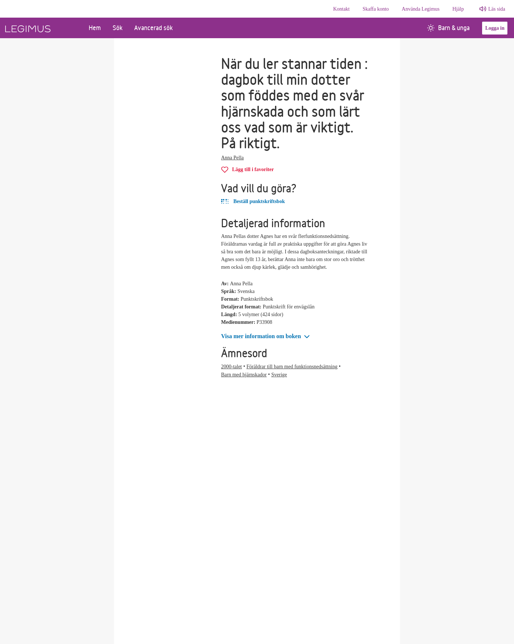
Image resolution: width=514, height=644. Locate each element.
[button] (266, 336)
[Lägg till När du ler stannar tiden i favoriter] (247, 169)
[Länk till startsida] (41, 28)
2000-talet (231, 366)
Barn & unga (448, 27)
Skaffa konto (376, 9)
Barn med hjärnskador (244, 374)
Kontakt (341, 9)
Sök (117, 27)
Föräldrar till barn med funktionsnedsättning (291, 366)
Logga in (494, 28)
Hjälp (458, 9)
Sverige (279, 374)
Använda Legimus (421, 9)
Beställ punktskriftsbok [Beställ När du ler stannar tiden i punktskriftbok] (253, 201)
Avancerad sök (153, 27)
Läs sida (496, 9)
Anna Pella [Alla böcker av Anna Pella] (232, 157)
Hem (95, 27)
